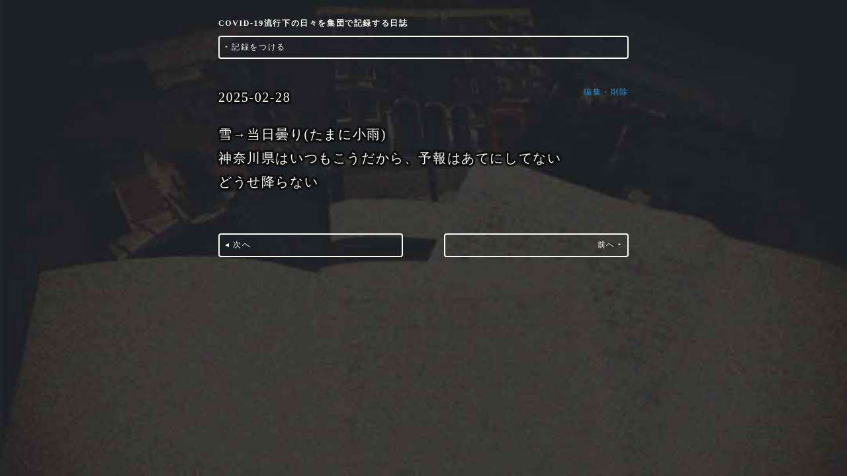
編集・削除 (606, 92)
